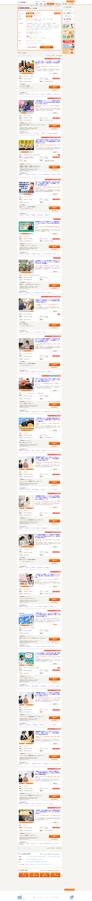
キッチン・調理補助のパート (36, 292)
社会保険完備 (31, 864)
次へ (27, 55)
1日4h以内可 (36, 23)
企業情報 (34, 897)
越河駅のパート (28, 332)
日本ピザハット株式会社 (56, 411)
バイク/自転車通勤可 (56, 26)
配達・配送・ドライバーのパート (37, 174)
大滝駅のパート (28, 567)
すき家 (44, 332)
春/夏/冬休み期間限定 (37, 20)
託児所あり (46, 864)
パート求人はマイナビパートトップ (23, 5)
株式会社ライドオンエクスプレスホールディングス (51, 450)
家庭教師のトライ (50, 371)
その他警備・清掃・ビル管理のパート (37, 763)
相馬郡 (30, 859)
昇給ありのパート (44, 292)
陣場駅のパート (28, 606)
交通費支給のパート (50, 94)
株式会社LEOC (49, 292)
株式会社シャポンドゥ (53, 606)
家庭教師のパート (34, 371)
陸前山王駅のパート (29, 174)
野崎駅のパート (28, 253)
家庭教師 (43, 856)
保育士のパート (34, 803)
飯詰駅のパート (28, 133)
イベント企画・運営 (48, 856)
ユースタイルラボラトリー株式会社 (53, 686)
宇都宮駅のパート (28, 292)
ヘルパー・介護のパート (37, 646)
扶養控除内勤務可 (30, 23)
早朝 (27, 40)
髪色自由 (28, 29)
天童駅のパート (28, 371)
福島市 (41, 859)
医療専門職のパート (36, 724)
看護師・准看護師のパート (36, 489)
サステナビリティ (42, 897)
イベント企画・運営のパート (36, 133)
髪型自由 (32, 29)
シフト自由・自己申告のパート (48, 253)
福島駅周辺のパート (22, 174)
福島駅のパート (28, 94)
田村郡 (35, 859)
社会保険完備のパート (44, 686)
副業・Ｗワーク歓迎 (41, 864)
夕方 (35, 40)
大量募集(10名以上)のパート (47, 174)
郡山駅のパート (28, 763)
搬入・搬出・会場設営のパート (37, 528)
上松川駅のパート (29, 489)
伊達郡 (32, 859)
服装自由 (37, 29)
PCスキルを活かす (37, 26)
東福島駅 (46, 861)
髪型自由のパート (39, 450)
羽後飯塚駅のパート (29, 646)
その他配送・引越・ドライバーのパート (38, 411)
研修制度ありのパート (45, 528)
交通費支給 (54, 23)
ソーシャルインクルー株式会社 (52, 489)
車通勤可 (49, 26)
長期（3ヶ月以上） (30, 20)
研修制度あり (49, 23)
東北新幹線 (45, 5)
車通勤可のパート (44, 489)
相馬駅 (30, 861)
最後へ (30, 55)
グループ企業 (51, 897)
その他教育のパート (34, 567)
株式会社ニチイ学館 (50, 646)
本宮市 (27, 859)
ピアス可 (41, 29)
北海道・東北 (32, 5)
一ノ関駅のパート (28, 843)
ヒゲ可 (50, 29)
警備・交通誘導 (57, 856)
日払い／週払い (36, 33)
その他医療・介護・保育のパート (37, 253)
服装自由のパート (43, 724)
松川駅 (33, 861)
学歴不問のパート (44, 133)
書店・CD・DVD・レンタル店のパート (38, 843)
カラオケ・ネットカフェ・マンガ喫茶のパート (39, 94)
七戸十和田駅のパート (29, 724)
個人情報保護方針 (56, 897)
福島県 (36, 5)
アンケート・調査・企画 (30, 856)
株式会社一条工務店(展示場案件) (52, 133)
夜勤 (40, 40)
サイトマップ (63, 1)
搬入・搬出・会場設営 (37, 856)
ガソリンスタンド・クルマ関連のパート (37, 606)
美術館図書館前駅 (37, 861)
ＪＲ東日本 (40, 5)
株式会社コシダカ (56, 94)
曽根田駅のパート (28, 803)
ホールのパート (34, 332)
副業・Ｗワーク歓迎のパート (42, 371)
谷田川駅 (42, 861)
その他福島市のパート (22, 94)
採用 (47, 897)
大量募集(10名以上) (30, 26)
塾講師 (53, 856)
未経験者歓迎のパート (48, 411)
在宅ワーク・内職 (42, 23)
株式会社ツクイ (55, 253)
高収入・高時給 (29, 33)
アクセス (38, 897)
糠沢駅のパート (28, 686)
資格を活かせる (44, 26)
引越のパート (34, 450)
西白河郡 (38, 859)
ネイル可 (45, 29)
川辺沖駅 (27, 861)
